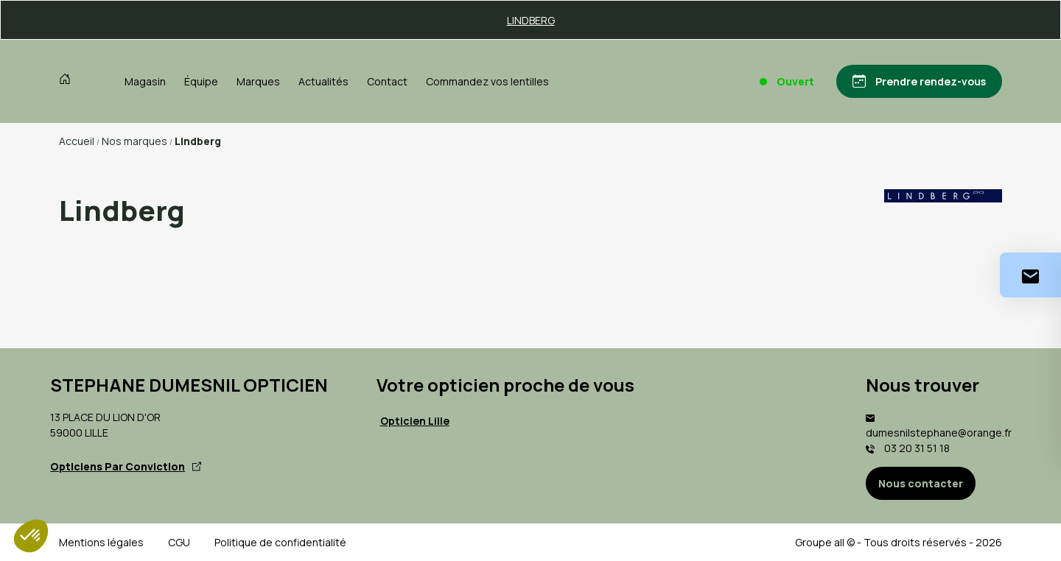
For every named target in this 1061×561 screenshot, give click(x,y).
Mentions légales (101, 542)
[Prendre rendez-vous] (919, 81)
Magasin (145, 81)
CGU (179, 542)
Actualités (323, 81)
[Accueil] (68, 81)
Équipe (201, 81)
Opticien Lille (414, 421)
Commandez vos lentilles (487, 81)
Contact (387, 81)
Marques (258, 81)
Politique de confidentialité (280, 542)
